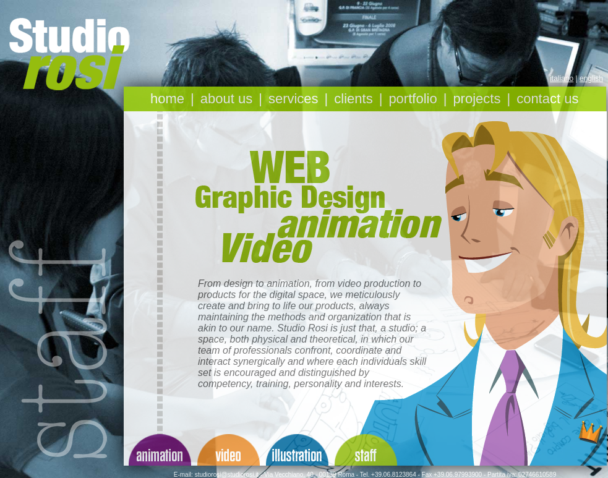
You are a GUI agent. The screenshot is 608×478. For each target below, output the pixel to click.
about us (226, 98)
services (293, 98)
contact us (547, 98)
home (167, 98)
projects (476, 98)
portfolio (412, 98)
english (591, 78)
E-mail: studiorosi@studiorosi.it (216, 474)
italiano (561, 78)
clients (353, 98)
